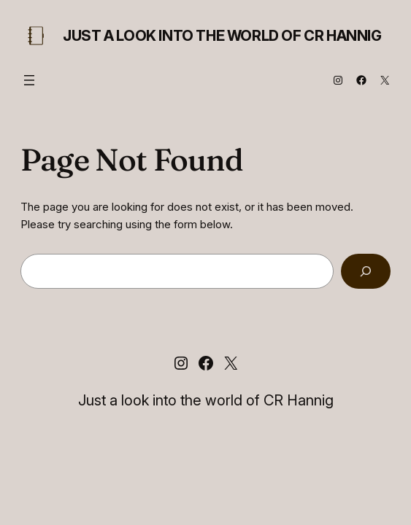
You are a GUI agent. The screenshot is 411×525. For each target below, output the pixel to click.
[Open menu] (29, 80)
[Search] (366, 271)
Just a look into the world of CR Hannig (222, 35)
